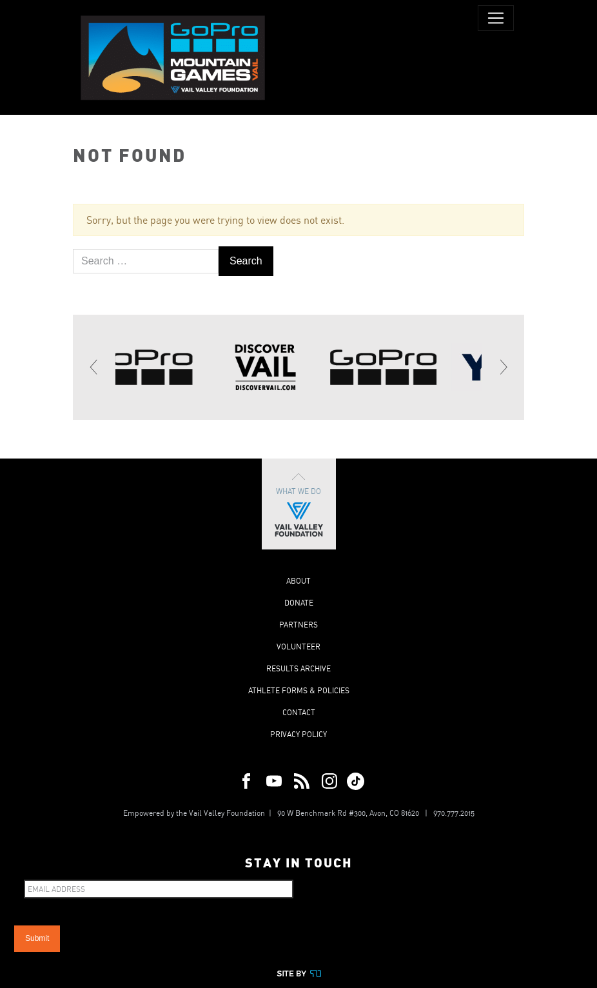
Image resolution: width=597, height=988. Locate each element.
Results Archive (298, 668)
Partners (298, 624)
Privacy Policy (298, 734)
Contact (298, 712)
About (298, 581)
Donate (298, 603)
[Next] (503, 367)
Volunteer (298, 646)
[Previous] (94, 367)
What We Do (299, 504)
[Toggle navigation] (496, 18)
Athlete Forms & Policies (298, 690)
